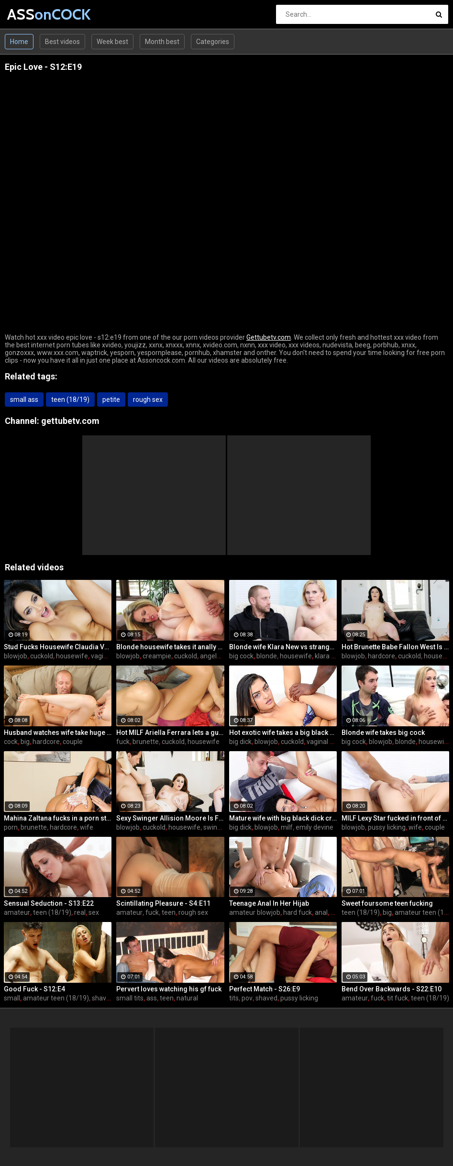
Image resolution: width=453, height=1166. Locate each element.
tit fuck (397, 998)
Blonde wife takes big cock (383, 732)
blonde (266, 656)
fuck (123, 741)
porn (11, 827)
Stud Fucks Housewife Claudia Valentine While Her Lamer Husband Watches (57, 647)
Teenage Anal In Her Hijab (269, 903)
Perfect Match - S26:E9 (264, 989)
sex (93, 912)
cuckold (41, 656)
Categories (212, 41)
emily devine (314, 827)
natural (187, 998)
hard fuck (297, 912)
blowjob (15, 656)
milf (287, 827)
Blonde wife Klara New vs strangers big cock (283, 647)
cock (11, 741)
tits (234, 998)
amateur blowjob (254, 912)
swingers (217, 827)
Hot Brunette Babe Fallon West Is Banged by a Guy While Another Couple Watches (395, 647)
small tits (130, 998)
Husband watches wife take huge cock (57, 732)
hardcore (381, 656)
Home (19, 41)
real (80, 912)
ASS (32, 14)
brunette (146, 741)
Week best (112, 41)
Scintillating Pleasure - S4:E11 (163, 903)
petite (111, 399)
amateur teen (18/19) (56, 998)
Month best (162, 41)
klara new (329, 656)
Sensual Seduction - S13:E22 (49, 903)
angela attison (221, 656)
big (25, 741)
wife (86, 827)
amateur (17, 912)
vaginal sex (107, 656)
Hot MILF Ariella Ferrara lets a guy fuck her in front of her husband (170, 732)
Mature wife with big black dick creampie (283, 818)
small (12, 998)
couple (73, 741)
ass (151, 998)
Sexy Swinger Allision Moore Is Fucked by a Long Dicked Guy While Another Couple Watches (170, 818)
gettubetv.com (70, 421)
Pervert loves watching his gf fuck (168, 989)
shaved (103, 998)
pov (247, 998)
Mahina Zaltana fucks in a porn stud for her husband (57, 818)
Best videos (62, 41)
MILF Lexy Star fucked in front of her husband (395, 818)
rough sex (148, 399)
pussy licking (387, 827)
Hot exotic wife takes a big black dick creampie (283, 732)
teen (169, 912)
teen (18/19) (70, 399)
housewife (72, 656)
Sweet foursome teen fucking (387, 903)
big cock (241, 656)
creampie (157, 656)
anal (321, 912)
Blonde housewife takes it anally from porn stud (170, 647)
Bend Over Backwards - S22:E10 (392, 989)
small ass (24, 399)
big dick (240, 741)
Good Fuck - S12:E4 (34, 989)
